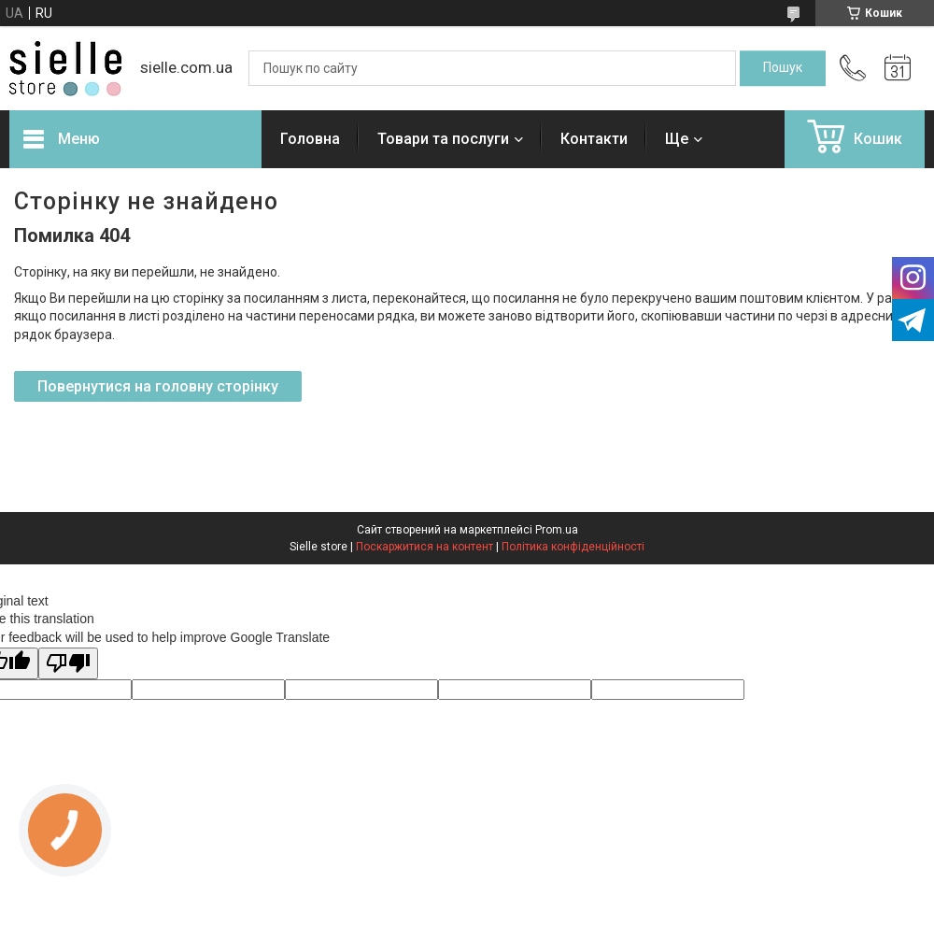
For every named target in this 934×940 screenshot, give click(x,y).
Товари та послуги (443, 139)
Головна (310, 139)
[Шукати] (783, 68)
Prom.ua (556, 529)
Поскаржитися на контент (424, 546)
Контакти (594, 139)
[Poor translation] (68, 664)
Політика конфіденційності (573, 546)
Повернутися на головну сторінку (157, 386)
